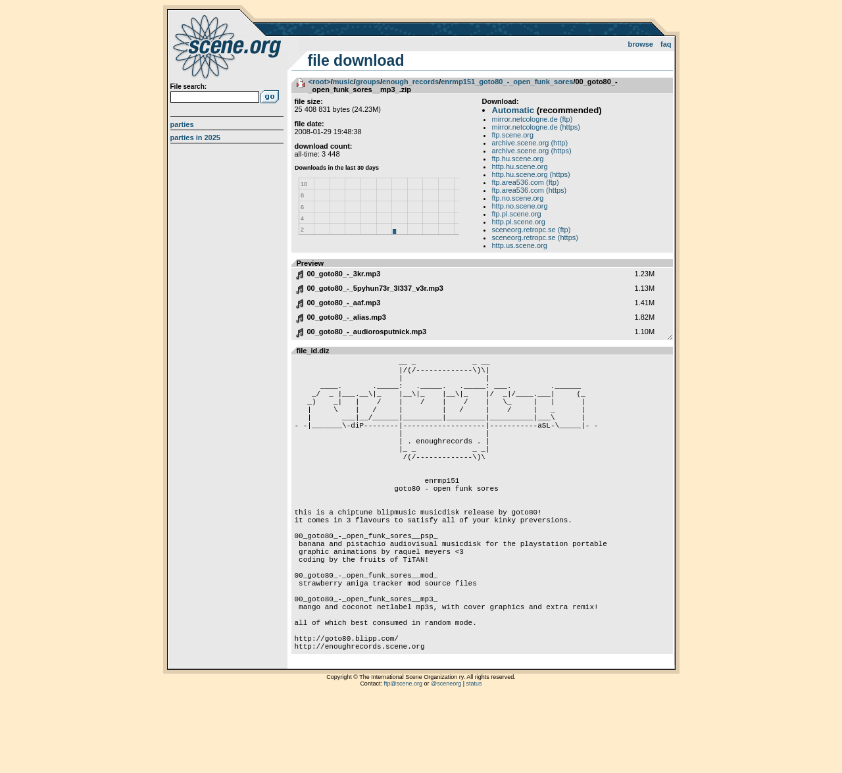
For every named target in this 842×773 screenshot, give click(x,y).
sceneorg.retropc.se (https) (535, 237)
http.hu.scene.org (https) (531, 174)
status (474, 756)
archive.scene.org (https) (532, 151)
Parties (182, 124)
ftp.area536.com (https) (529, 190)
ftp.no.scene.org (518, 198)
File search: (188, 86)
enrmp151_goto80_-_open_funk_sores (507, 82)
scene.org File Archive (228, 46)
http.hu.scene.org (520, 166)
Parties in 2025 (195, 137)
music (343, 82)
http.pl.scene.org (518, 222)
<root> (320, 82)
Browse (640, 44)
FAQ (666, 44)
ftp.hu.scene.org (518, 158)
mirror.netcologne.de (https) (536, 127)
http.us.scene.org (519, 245)
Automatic (513, 110)
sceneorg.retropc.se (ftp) (531, 230)
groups (368, 82)
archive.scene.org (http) (530, 143)
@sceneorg (446, 756)
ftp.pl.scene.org (516, 214)
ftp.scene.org (513, 135)
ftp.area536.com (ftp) (525, 182)
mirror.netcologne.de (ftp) (532, 119)
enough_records (410, 82)
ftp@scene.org (403, 756)
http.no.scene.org (520, 206)
